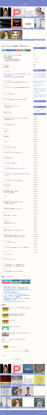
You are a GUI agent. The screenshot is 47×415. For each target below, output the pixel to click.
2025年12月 (36, 126)
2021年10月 (36, 238)
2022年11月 (36, 209)
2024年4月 (35, 171)
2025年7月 (35, 137)
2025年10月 (36, 130)
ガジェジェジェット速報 (39, 109)
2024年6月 (35, 166)
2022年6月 (35, 220)
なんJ (35, 55)
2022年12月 (36, 207)
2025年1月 (35, 150)
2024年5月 (35, 168)
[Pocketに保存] (18, 50)
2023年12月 (36, 180)
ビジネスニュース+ (37, 62)
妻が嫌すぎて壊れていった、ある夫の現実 (10, 286)
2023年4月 (35, 198)
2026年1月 (35, 123)
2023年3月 (35, 200)
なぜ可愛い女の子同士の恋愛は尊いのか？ (10, 292)
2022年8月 (35, 216)
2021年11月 (36, 236)
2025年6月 (35, 139)
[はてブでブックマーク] (13, 50)
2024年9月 (35, 159)
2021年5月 (35, 249)
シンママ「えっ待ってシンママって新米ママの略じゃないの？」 (14, 293)
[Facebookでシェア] (8, 50)
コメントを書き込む (16, 359)
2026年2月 (35, 121)
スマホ (10, 276)
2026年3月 (35, 119)
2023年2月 (35, 202)
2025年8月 (35, 135)
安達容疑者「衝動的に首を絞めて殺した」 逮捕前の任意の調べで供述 (15, 287)
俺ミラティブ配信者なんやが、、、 (39, 84)
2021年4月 (35, 252)
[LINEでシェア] (23, 50)
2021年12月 (36, 234)
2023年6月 (35, 193)
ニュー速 (35, 57)
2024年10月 (36, 157)
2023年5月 (35, 195)
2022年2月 (35, 229)
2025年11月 (36, 128)
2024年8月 (35, 162)
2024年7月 (35, 164)
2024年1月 (35, 177)
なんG (35, 53)
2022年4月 (35, 225)
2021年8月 (35, 243)
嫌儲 (34, 64)
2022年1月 (35, 231)
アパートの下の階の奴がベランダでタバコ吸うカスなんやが (13, 301)
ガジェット (6, 276)
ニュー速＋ (35, 60)
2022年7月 (35, 218)
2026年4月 (35, 117)
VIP (2, 276)
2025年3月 (35, 146)
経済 (12, 276)
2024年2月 (35, 175)
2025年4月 (35, 144)
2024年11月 (36, 155)
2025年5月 (35, 141)
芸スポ (35, 66)
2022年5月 (35, 222)
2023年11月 (36, 182)
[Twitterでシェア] (4, 50)
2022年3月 (35, 227)
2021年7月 (35, 245)
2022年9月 (35, 213)
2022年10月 (36, 211)
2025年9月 (35, 132)
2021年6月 (35, 247)
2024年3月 (35, 173)
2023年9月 (35, 186)
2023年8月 (35, 189)
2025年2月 (35, 148)
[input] (39, 45)
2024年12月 (36, 153)
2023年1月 (35, 204)
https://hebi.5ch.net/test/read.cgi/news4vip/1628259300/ (14, 76)
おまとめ (36, 103)
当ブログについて (43, 412)
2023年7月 (35, 191)
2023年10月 (36, 184)
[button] (28, 50)
